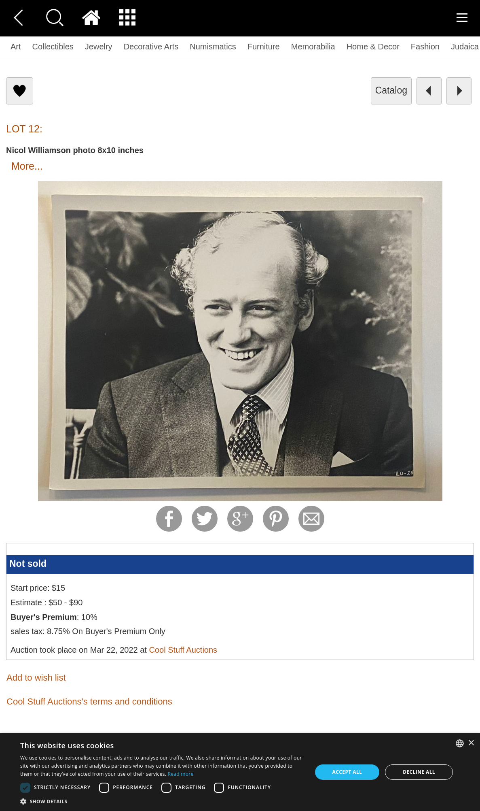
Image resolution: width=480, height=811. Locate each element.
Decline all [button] (419, 771)
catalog (391, 90)
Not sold (28, 563)
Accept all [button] (347, 771)
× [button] (471, 743)
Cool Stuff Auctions (183, 649)
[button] (161, 801)
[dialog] (240, 772)
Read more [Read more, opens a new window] (181, 774)
